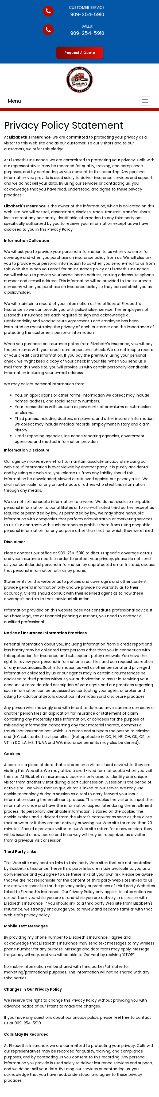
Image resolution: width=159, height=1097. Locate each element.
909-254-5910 (87, 14)
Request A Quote (79, 52)
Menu (14, 101)
